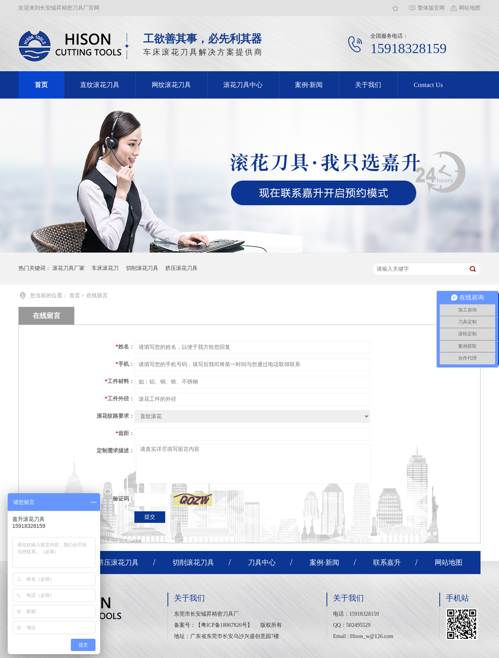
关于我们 (368, 85)
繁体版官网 (431, 8)
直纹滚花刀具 (99, 85)
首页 (41, 85)
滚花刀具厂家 (68, 268)
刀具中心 (262, 562)
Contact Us (428, 85)
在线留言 (97, 295)
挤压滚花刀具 (181, 268)
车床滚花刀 (105, 268)
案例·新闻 (309, 85)
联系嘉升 (387, 562)
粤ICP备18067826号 (224, 625)
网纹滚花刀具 (171, 85)
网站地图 (470, 8)
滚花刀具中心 (243, 85)
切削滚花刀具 (142, 268)
